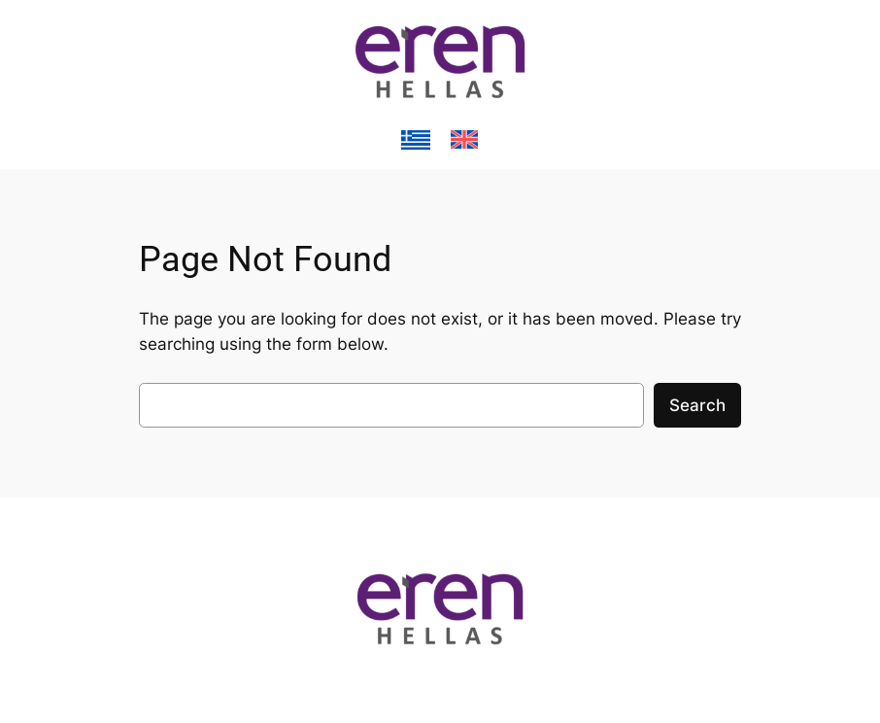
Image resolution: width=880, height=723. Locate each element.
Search (697, 405)
